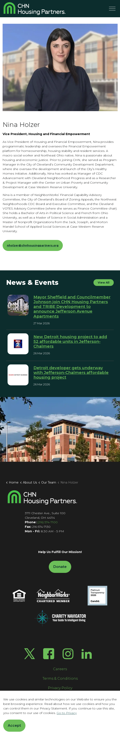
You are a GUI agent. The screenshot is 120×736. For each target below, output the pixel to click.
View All (103, 282)
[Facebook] (48, 653)
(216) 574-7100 (47, 522)
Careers (60, 669)
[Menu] (112, 8)
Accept (14, 725)
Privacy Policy (60, 688)
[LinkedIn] (87, 654)
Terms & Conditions (60, 678)
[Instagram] (68, 653)
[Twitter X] (29, 653)
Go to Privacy (67, 713)
